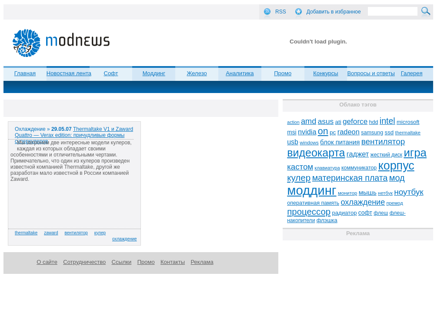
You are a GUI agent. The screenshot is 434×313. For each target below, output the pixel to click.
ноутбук (408, 191)
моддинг (311, 190)
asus (326, 121)
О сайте (47, 262)
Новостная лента (69, 73)
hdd (373, 122)
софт (365, 213)
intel (387, 121)
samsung (372, 133)
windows (309, 142)
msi (291, 132)
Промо (282, 73)
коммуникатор (359, 168)
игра (415, 153)
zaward (51, 232)
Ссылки (122, 262)
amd (308, 121)
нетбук (385, 193)
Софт (111, 73)
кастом (300, 166)
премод (395, 203)
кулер (100, 232)
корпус (396, 165)
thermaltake (26, 232)
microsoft (408, 122)
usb (292, 142)
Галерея (412, 73)
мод (397, 178)
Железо (197, 73)
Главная (25, 73)
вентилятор (76, 232)
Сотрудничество (84, 262)
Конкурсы (325, 73)
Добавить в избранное (334, 12)
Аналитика (240, 73)
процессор (309, 211)
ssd (389, 132)
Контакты (172, 262)
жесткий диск (386, 155)
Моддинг (154, 73)
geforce (355, 121)
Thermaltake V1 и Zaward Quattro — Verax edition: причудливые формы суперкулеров (74, 135)
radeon (348, 132)
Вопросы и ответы (370, 73)
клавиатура (327, 167)
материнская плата (350, 178)
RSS (280, 12)
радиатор (344, 213)
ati (338, 122)
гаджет (358, 154)
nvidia (307, 132)
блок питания (340, 142)
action (293, 122)
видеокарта (316, 153)
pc (333, 132)
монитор (347, 193)
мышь (368, 192)
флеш (381, 213)
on (323, 131)
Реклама (201, 262)
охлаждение (124, 238)
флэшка (327, 220)
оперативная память (313, 203)
